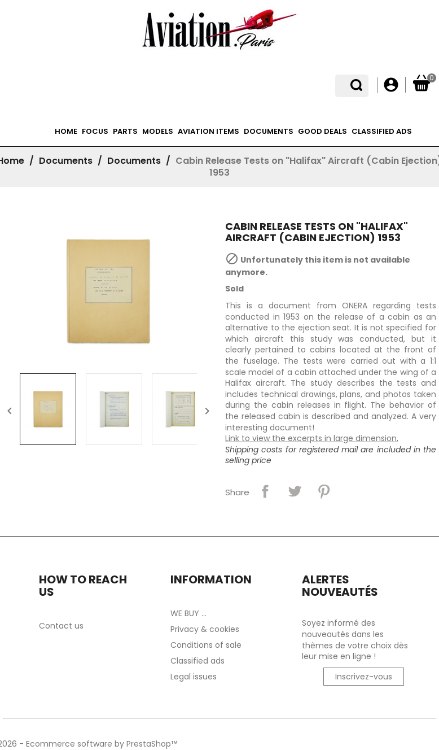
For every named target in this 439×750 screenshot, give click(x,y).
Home (66, 131)
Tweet (294, 491)
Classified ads (382, 131)
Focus (95, 131)
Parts (125, 131)
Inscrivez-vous (363, 676)
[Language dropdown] (360, 85)
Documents (268, 131)
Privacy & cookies (204, 629)
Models (157, 131)
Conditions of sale (206, 645)
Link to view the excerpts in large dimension (311, 438)
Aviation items (208, 131)
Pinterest (324, 491)
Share (265, 491)
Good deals (322, 131)
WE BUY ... (188, 613)
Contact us (61, 625)
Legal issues (193, 676)
